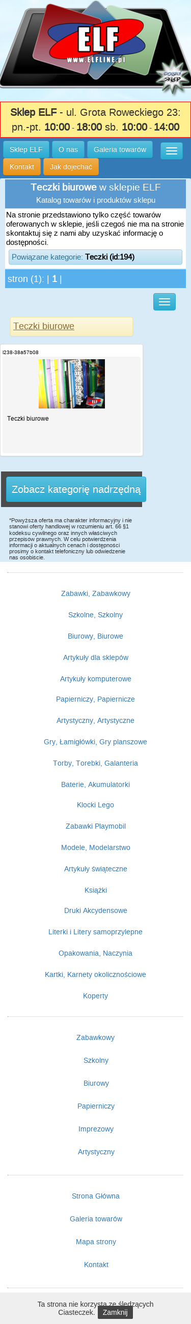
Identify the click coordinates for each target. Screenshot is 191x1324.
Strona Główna (96, 1196)
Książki (96, 890)
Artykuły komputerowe (95, 679)
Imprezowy (96, 1129)
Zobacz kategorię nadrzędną (76, 489)
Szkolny (96, 1060)
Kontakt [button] (22, 167)
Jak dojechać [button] (71, 167)
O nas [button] (68, 149)
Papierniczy (96, 1106)
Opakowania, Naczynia (95, 953)
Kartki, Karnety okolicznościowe (95, 974)
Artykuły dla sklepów (95, 657)
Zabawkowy (95, 1037)
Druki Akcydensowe (95, 910)
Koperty (95, 996)
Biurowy (96, 1083)
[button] (171, 151)
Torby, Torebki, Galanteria (95, 763)
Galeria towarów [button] (120, 149)
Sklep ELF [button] (26, 149)
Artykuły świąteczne (95, 869)
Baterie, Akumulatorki (95, 784)
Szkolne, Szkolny (95, 615)
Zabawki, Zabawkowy (95, 593)
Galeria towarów (96, 1219)
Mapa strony (96, 1242)
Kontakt (96, 1264)
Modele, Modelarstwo (95, 847)
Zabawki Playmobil (96, 826)
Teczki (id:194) (109, 257)
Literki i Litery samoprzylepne (95, 932)
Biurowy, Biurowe (95, 636)
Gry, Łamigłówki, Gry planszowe (95, 742)
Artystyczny (96, 1152)
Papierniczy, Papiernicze (95, 699)
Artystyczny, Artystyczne (95, 720)
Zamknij (115, 1312)
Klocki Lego (95, 805)
